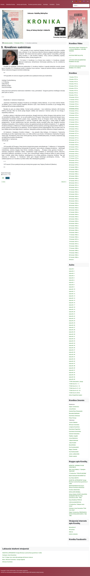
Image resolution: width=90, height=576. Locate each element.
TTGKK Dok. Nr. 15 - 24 (74, 388)
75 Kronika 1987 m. (74, 243)
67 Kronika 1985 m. (74, 225)
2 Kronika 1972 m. (73, 79)
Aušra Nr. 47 (72, 363)
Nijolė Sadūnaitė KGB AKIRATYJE (77, 475)
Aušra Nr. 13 (72, 296)
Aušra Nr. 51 (72, 370)
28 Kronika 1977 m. (74, 138)
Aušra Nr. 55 (72, 374)
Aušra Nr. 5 (71, 278)
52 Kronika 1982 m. (74, 192)
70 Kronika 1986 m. (74, 232)
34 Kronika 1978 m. (74, 151)
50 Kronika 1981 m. (74, 187)
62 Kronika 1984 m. (74, 214)
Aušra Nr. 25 (72, 323)
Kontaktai (52, 4)
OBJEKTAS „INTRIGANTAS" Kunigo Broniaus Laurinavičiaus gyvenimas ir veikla (78, 481)
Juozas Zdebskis (73, 422)
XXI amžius (72, 529)
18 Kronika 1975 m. (74, 115)
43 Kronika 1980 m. (74, 171)
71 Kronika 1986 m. (74, 234)
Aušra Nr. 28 (72, 329)
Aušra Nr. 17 (72, 305)
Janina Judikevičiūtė (74, 454)
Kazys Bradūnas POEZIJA (75, 500)
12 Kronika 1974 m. (74, 102)
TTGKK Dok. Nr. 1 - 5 (74, 383)
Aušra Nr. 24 (72, 320)
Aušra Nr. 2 (71, 271)
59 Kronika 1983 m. (74, 207)
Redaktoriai (72, 404)
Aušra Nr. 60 (72, 379)
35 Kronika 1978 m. (74, 153)
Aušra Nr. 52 (72, 372)
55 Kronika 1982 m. (74, 198)
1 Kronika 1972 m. (73, 77)
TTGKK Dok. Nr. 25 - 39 (74, 390)
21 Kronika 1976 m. (74, 122)
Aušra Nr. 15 (72, 300)
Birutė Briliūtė (72, 445)
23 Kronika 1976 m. (74, 126)
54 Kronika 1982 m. (74, 196)
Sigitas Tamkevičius (74, 406)
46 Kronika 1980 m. (74, 178)
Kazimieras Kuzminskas (75, 431)
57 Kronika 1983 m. (74, 203)
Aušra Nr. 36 (72, 347)
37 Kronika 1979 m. (74, 158)
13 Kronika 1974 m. (74, 104)
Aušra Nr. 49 (72, 368)
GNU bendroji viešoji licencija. (36, 572)
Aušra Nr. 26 (72, 325)
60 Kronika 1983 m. (74, 210)
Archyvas (71, 259)
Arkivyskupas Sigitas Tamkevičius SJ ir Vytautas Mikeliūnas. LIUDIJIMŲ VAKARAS (78, 49)
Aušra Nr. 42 (72, 359)
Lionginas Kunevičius (74, 427)
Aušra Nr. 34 (72, 343)
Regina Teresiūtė (73, 449)
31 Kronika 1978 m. (74, 144)
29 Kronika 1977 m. (74, 140)
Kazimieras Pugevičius (74, 429)
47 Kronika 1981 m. (74, 180)
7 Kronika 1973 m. (73, 90)
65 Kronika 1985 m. (74, 221)
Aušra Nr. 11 (72, 291)
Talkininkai (71, 420)
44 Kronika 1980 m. (74, 174)
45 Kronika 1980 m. (74, 176)
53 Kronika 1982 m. (74, 194)
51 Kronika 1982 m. (74, 189)
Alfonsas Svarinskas (74, 424)
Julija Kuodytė (72, 442)
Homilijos (45, 4)
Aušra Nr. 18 (72, 307)
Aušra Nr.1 (71, 269)
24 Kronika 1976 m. (74, 129)
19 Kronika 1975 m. (74, 117)
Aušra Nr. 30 (72, 334)
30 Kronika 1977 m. (74, 142)
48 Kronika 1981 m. (74, 183)
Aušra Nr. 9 (71, 287)
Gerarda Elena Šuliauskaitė (75, 411)
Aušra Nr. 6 (71, 280)
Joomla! (3, 572)
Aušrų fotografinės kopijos (75, 395)
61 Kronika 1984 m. (74, 212)
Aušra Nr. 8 (71, 284)
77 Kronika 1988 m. (74, 248)
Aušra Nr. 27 (72, 327)
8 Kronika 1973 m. (73, 93)
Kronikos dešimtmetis (74, 489)
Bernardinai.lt (72, 527)
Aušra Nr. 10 (72, 289)
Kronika (2, 4)
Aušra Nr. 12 (72, 293)
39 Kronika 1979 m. (74, 162)
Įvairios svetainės (73, 534)
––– (70, 53)
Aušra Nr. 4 (71, 275)
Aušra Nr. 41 (72, 356)
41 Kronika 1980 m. (74, 167)
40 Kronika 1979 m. (74, 165)
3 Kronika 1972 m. (73, 81)
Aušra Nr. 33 (72, 341)
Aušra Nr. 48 (72, 365)
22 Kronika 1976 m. (74, 124)
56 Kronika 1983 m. (74, 201)
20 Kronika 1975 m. (74, 120)
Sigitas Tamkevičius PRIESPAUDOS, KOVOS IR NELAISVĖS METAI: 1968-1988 (78, 514)
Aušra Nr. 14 (72, 298)
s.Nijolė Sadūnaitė (73, 440)
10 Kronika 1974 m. (74, 97)
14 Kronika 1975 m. (74, 106)
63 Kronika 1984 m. (74, 216)
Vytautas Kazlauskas (74, 433)
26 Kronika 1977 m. (74, 133)
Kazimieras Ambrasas (74, 415)
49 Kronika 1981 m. (74, 185)
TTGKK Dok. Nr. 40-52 (74, 392)
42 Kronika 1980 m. (74, 169)
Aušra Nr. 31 (72, 336)
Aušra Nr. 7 (71, 282)
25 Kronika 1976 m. (74, 131)
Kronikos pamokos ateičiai (34, 4)
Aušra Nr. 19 (72, 309)
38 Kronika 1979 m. (74, 160)
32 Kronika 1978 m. (74, 147)
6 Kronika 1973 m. (73, 88)
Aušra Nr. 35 (72, 345)
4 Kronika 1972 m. (73, 84)
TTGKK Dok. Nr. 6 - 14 (74, 386)
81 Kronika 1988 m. (74, 257)
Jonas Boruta (72, 409)
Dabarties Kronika (10, 4)
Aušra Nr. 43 (72, 361)
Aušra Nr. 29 (72, 332)
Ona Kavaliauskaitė (74, 447)
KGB (3, 178)
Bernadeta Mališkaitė (74, 413)
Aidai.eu (71, 531)
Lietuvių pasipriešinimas (75, 502)
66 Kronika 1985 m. (74, 223)
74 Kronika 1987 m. (74, 241)
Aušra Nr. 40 (72, 354)
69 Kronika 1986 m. (74, 230)
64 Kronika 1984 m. (74, 219)
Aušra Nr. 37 (72, 350)
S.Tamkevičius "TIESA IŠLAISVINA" (77, 473)
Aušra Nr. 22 (72, 316)
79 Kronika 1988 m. (74, 252)
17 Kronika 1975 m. (74, 113)
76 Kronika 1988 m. (74, 246)
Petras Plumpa (72, 418)
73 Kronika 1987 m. (74, 239)
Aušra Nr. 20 (72, 311)
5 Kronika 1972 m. (73, 86)
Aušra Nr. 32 (72, 338)
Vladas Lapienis (73, 456)
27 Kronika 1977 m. (74, 135)
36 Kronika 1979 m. (74, 156)
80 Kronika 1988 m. (74, 255)
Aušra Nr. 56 (72, 377)
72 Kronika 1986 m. (74, 237)
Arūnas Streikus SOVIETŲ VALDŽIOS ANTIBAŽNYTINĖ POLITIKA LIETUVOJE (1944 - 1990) (78, 496)
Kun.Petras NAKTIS (74, 478)
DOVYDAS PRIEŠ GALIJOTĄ (76, 55)
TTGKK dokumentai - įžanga (76, 381)
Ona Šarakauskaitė (73, 451)
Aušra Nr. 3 (71, 273)
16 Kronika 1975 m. (74, 111)
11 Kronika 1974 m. (74, 99)
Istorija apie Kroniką (22, 4)
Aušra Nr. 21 (72, 314)
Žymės (58, 4)
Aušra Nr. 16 (72, 302)
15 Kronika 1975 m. (74, 108)
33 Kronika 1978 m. (74, 149)
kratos (7, 178)
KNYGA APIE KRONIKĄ (74, 492)
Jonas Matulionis (73, 438)
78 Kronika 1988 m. (74, 250)
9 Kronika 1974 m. (73, 95)
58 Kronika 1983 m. (74, 205)
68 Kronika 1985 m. (74, 228)
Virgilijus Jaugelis (73, 436)
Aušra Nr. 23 (72, 318)
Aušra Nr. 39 (72, 352)
